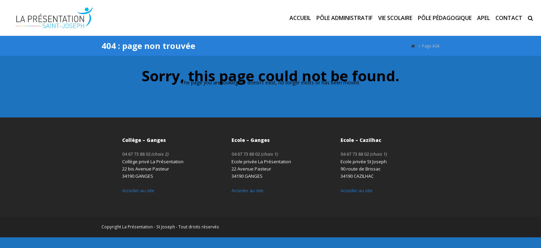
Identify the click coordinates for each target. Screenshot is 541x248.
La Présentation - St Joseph (148, 227)
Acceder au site (138, 190)
